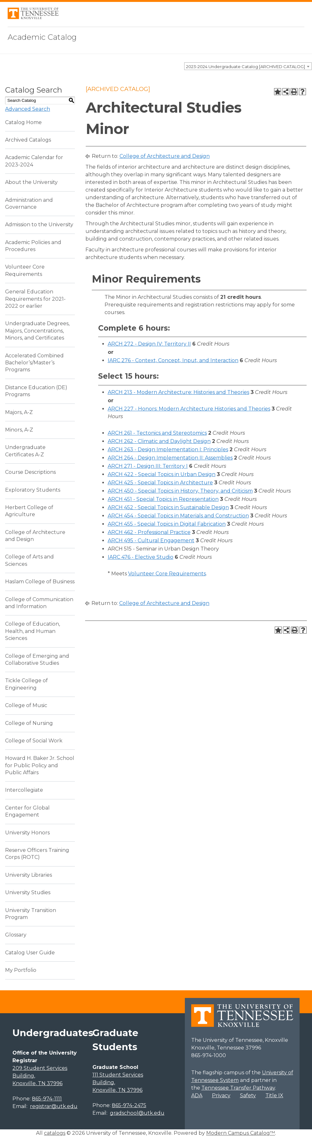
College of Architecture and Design (165, 156)
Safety (248, 1095)
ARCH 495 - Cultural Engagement (151, 540)
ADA (196, 1095)
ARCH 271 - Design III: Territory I (148, 466)
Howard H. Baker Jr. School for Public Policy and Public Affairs (39, 765)
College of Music (26, 705)
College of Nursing (29, 723)
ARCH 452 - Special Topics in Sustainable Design (168, 507)
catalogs (54, 1133)
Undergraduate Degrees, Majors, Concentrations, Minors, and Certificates (37, 330)
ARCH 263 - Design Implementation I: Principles (168, 449)
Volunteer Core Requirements (167, 574)
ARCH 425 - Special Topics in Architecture (160, 483)
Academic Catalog (42, 37)
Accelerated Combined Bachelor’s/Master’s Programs (34, 363)
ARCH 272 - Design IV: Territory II (149, 344)
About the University (31, 182)
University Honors (27, 833)
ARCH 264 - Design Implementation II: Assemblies (170, 458)
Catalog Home (23, 122)
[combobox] (248, 66)
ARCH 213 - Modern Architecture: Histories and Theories (178, 392)
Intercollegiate (24, 790)
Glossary (15, 935)
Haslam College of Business (40, 582)
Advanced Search (27, 109)
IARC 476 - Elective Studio (140, 557)
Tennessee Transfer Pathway (238, 1088)
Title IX (274, 1095)
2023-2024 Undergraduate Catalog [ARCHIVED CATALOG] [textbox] (245, 66)
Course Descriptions (30, 472)
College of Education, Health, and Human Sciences (32, 631)
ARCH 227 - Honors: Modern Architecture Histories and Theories (189, 409)
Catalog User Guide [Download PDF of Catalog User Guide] (30, 953)
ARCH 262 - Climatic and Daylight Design (159, 441)
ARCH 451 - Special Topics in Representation (163, 499)
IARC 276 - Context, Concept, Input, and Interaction (173, 360)
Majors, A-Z (19, 412)
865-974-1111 (47, 1099)
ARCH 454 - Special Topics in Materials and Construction (178, 516)
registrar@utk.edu (53, 1106)
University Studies (27, 892)
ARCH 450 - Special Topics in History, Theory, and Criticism (180, 491)
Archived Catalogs (28, 140)
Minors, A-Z (19, 430)
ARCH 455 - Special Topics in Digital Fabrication (167, 524)
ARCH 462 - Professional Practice (149, 532)
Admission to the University (39, 224)
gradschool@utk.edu (137, 1113)
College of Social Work (33, 741)
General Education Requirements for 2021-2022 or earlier (35, 299)
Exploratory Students (32, 490)
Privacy (221, 1095)
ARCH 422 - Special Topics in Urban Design (161, 474)
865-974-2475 (129, 1105)
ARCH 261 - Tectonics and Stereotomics (157, 433)
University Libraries (28, 875)
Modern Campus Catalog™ (240, 1133)
